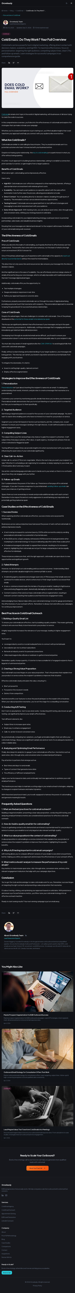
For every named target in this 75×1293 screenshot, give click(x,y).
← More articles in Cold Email (11, 15)
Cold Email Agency (8, 1206)
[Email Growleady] (6, 1195)
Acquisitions (6, 1254)
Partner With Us (7, 1257)
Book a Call (6, 1273)
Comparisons (6, 1246)
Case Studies (6, 1243)
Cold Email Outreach (8, 1210)
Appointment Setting (9, 1213)
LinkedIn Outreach (8, 1221)
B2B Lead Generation (9, 1217)
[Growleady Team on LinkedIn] (26, 935)
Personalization (7, 387)
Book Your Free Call (37, 1168)
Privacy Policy (37, 1285)
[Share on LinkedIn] (9, 63)
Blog (12, 11)
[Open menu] (71, 3)
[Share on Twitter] (13, 63)
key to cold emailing (40, 153)
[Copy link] (18, 63)
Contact (4, 1250)
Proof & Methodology (9, 1236)
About (4, 1232)
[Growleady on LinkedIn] (3, 1195)
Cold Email (19, 11)
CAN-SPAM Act (46, 344)
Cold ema (5, 114)
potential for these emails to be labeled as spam (32, 319)
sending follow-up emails (56, 486)
